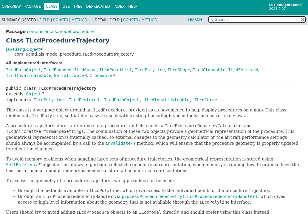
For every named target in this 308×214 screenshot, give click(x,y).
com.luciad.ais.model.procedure (60, 31)
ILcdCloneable (209, 69)
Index (119, 6)
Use (66, 6)
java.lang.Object (23, 49)
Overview (11, 6)
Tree (78, 6)
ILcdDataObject (23, 69)
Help (132, 6)
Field (44, 20)
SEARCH (195, 20)
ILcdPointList (115, 69)
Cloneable (100, 75)
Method (79, 20)
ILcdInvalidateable (28, 75)
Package (32, 6)
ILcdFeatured (243, 69)
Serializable (69, 75)
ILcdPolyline (150, 69)
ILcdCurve (85, 69)
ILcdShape (179, 69)
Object (33, 94)
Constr (60, 20)
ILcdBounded (58, 69)
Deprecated (98, 6)
